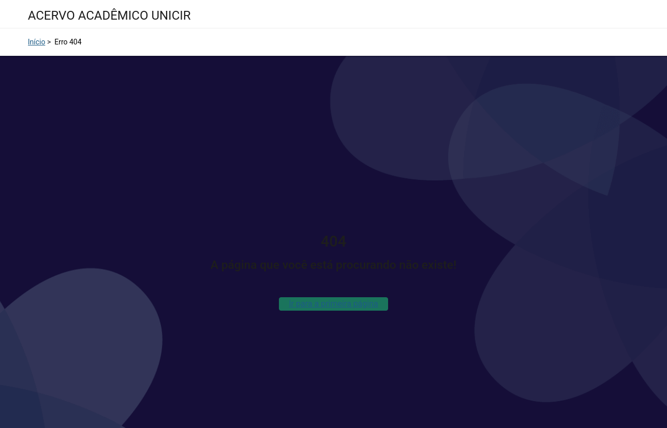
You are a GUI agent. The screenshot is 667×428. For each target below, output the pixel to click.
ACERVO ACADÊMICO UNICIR (109, 15)
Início (37, 42)
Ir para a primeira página (333, 304)
